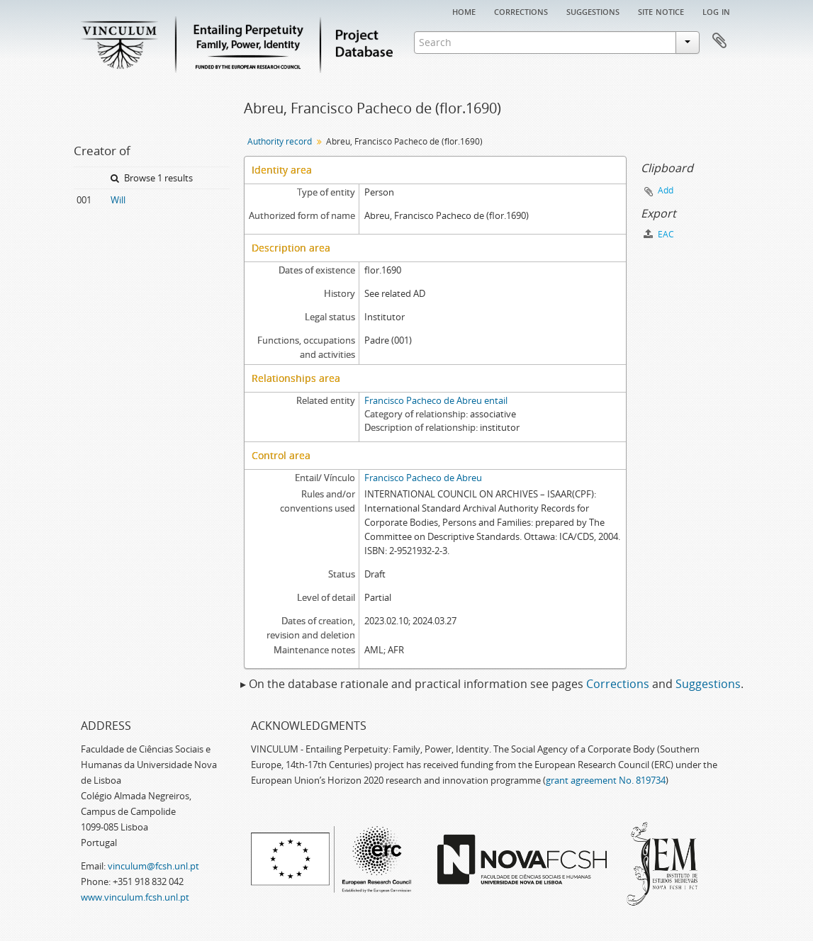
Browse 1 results (152, 177)
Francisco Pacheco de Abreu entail (436, 400)
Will (118, 199)
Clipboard (719, 41)
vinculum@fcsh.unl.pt (153, 866)
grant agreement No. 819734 (606, 780)
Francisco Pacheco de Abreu (423, 477)
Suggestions (592, 10)
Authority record (279, 141)
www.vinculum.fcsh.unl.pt (135, 897)
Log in (716, 10)
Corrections (521, 10)
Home (464, 10)
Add (665, 190)
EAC (659, 234)
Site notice (661, 10)
